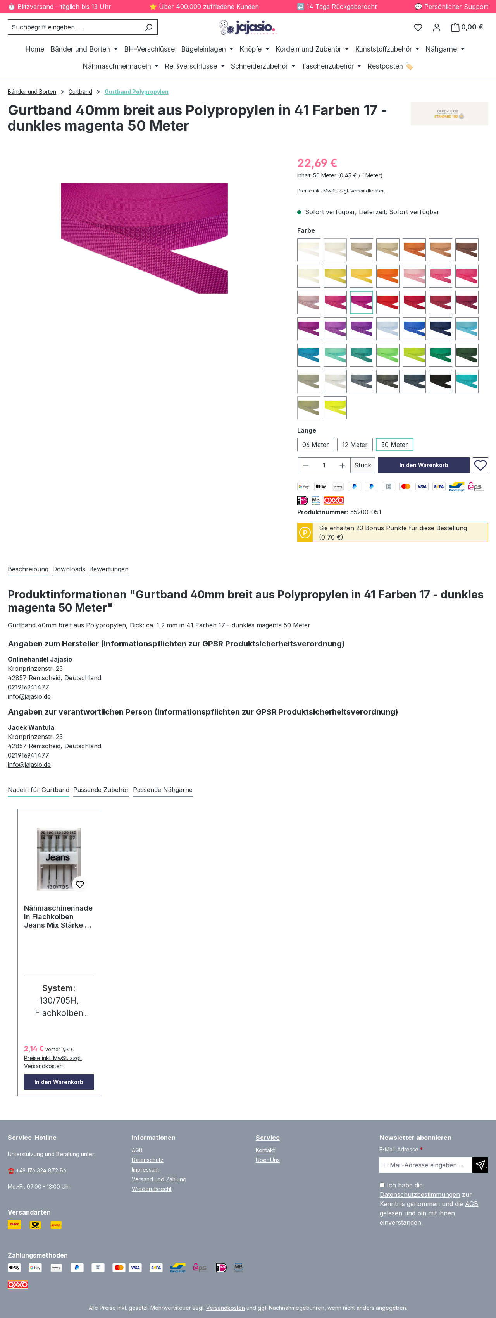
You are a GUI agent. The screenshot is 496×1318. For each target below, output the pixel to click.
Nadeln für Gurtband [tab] (38, 790)
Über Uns (268, 1159)
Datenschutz (148, 1159)
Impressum (145, 1169)
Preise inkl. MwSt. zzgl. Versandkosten (341, 191)
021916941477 (28, 687)
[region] (144, 238)
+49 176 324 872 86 (41, 1170)
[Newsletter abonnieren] (480, 1165)
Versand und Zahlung (159, 1179)
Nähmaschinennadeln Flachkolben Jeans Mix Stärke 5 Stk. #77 (58, 917)
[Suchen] (149, 27)
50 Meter (394, 444)
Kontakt (265, 1150)
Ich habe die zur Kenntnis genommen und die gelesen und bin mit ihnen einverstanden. (429, 1203)
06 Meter (315, 444)
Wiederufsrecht (152, 1189)
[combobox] (74, 27)
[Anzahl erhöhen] (342, 465)
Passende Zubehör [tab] (101, 790)
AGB (137, 1150)
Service (268, 1137)
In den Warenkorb (424, 465)
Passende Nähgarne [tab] (163, 790)
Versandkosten (225, 1307)
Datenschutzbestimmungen (420, 1194)
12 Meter (355, 444)
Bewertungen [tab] (109, 569)
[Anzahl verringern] (306, 465)
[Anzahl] (324, 465)
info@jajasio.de (29, 696)
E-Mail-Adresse (401, 1149)
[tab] (28, 569)
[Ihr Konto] (436, 27)
